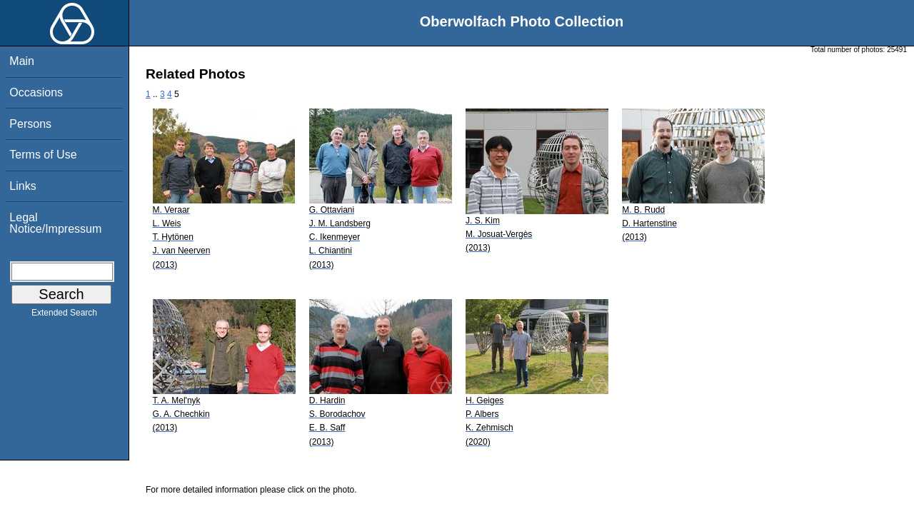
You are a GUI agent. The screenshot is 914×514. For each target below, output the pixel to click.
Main (21, 61)
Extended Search (64, 315)
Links (22, 186)
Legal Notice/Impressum (55, 223)
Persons (30, 124)
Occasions (36, 92)
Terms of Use (42, 154)
